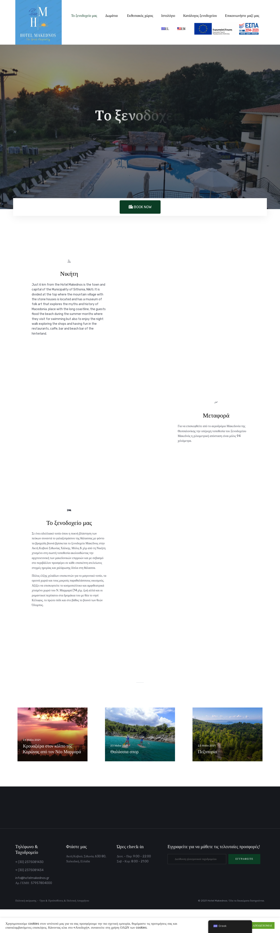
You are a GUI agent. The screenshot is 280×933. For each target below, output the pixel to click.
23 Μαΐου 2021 (31, 739)
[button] (244, 859)
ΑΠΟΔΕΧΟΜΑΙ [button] (262, 925)
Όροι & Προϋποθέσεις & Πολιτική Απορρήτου (64, 900)
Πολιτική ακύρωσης (26, 900)
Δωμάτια (111, 16)
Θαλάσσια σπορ (124, 752)
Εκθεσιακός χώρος (140, 16)
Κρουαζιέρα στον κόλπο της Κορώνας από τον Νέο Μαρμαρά (52, 749)
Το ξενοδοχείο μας (84, 16)
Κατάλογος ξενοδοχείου (200, 16)
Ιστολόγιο (168, 16)
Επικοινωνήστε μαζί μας (242, 16)
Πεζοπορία (207, 752)
